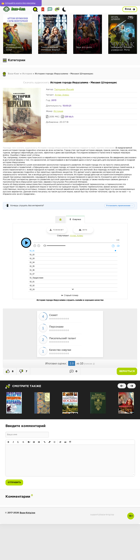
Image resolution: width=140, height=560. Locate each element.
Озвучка (76, 219)
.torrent (57, 230)
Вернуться (127, 371)
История (27, 74)
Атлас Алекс (62, 95)
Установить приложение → (119, 205)
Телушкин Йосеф (64, 89)
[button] (8, 442)
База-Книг (13, 74)
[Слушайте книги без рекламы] (21, 3)
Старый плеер (71, 295)
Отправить (14, 482)
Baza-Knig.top (27, 513)
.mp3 (83, 230)
